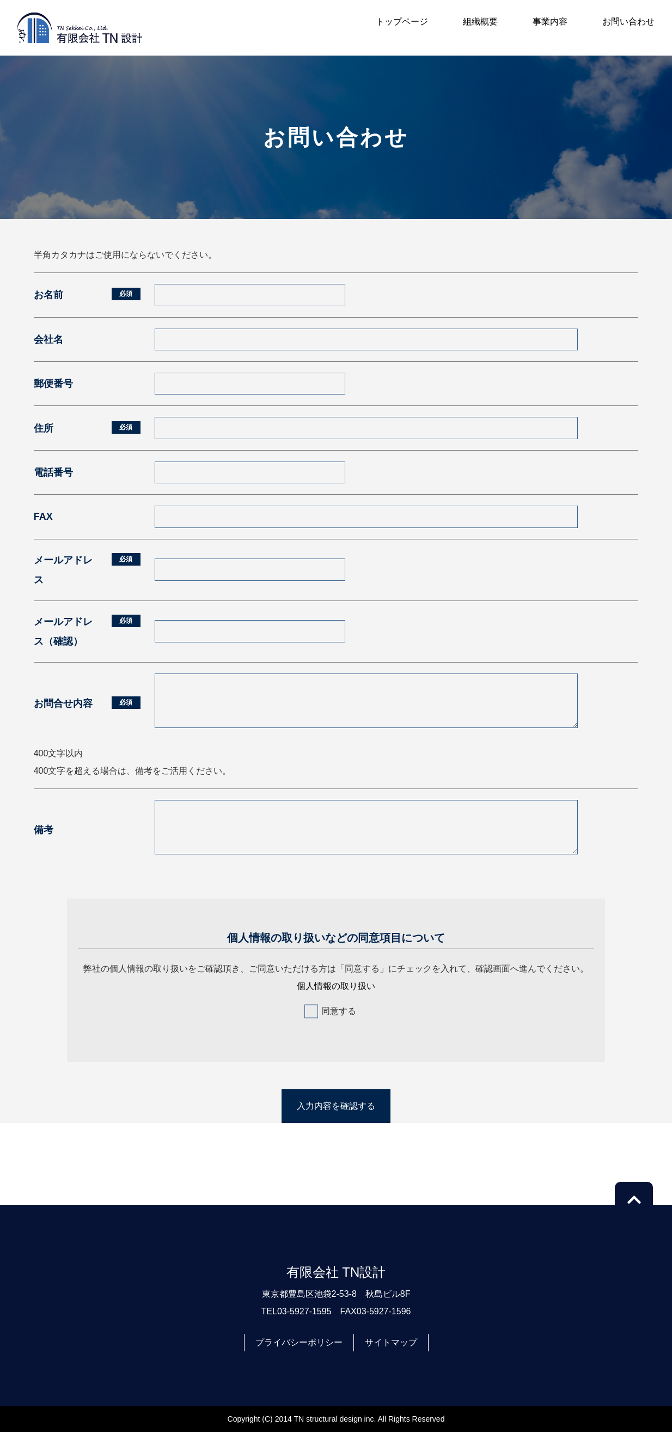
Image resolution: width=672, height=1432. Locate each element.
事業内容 (550, 21)
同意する (338, 1011)
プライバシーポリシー (299, 1342)
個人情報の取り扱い (336, 986)
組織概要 (480, 21)
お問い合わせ (628, 21)
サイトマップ (391, 1342)
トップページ (402, 21)
